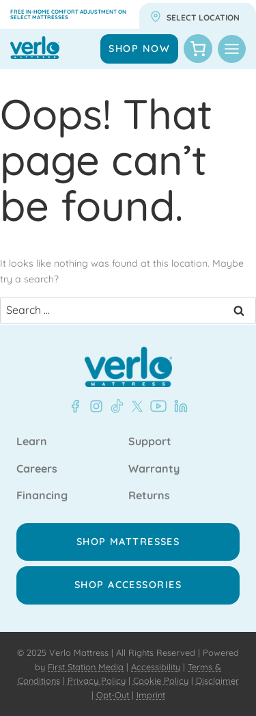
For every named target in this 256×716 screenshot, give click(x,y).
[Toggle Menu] (232, 49)
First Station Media (86, 666)
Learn (31, 441)
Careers (36, 469)
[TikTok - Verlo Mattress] (114, 406)
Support (149, 441)
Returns (149, 495)
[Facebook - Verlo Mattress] (75, 406)
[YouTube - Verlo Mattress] (156, 406)
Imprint (151, 694)
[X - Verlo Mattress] (134, 406)
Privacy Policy (97, 680)
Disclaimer (217, 680)
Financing (42, 495)
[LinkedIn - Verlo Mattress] (178, 406)
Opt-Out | (115, 694)
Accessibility (155, 666)
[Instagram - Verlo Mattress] (93, 406)
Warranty (154, 469)
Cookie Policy (160, 680)
